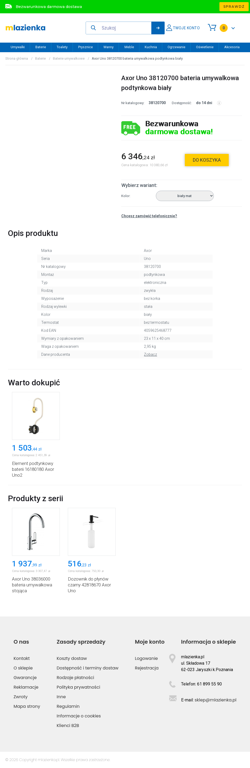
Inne (61, 697)
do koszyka (207, 160)
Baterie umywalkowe (69, 58)
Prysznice (85, 47)
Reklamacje (26, 687)
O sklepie (23, 668)
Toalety (62, 47)
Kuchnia (151, 47)
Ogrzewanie (176, 47)
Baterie (40, 47)
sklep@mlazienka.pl (215, 700)
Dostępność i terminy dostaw (87, 668)
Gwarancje (25, 678)
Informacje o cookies (79, 716)
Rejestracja (147, 668)
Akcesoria (232, 47)
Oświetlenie (205, 47)
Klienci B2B (68, 725)
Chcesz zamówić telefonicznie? (149, 216)
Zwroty (21, 697)
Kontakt (22, 658)
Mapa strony (27, 706)
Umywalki (18, 47)
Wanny (108, 47)
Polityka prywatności (78, 687)
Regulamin (68, 706)
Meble (129, 47)
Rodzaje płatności (75, 678)
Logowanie (146, 658)
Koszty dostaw (72, 658)
